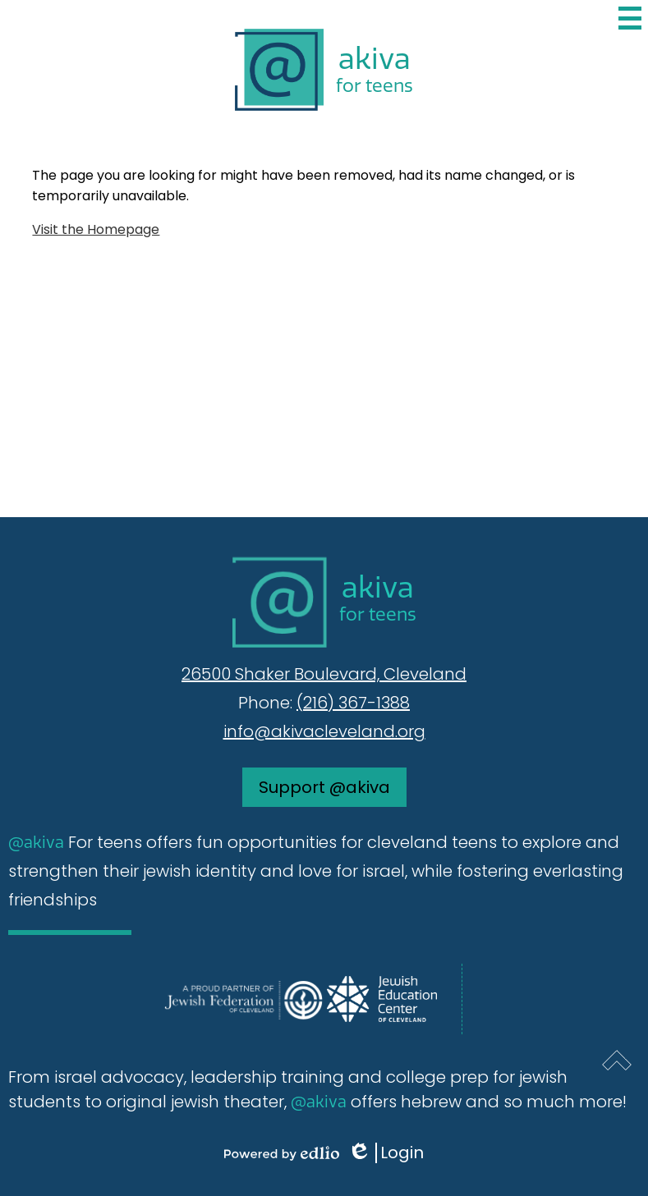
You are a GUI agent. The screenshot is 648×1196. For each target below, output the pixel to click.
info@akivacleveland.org (324, 731)
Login (385, 1153)
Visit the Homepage (95, 229)
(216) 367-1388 (353, 702)
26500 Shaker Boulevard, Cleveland (324, 673)
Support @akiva (324, 787)
